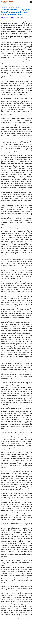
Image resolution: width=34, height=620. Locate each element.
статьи (8, 17)
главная (3, 17)
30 (15, 17)
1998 (12, 17)
